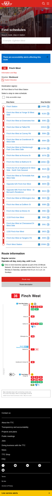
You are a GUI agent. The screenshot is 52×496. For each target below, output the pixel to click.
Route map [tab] (26, 279)
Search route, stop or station (13, 35)
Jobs (4, 441)
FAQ (3, 459)
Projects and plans (9, 432)
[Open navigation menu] (48, 3)
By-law (4, 481)
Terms (4, 476)
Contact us (6, 413)
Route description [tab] (26, 284)
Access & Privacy (7, 486)
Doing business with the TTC (13, 445)
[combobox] (26, 40)
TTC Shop (6, 454)
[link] (26, 58)
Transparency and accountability (15, 427)
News (4, 450)
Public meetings (8, 436)
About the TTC (8, 423)
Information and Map (9, 73)
